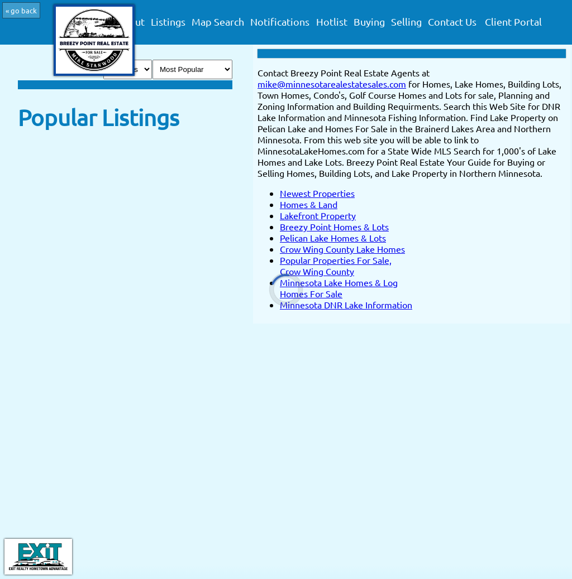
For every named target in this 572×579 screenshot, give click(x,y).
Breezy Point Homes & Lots (334, 226)
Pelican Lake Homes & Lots (333, 237)
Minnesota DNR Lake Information (346, 304)
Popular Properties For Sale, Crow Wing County (336, 265)
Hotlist (331, 22)
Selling (406, 22)
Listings (168, 22)
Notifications (279, 22)
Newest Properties (317, 193)
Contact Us (452, 22)
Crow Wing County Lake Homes (342, 248)
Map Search (218, 22)
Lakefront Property (318, 215)
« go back (21, 10)
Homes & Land (308, 204)
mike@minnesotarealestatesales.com (332, 83)
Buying (369, 22)
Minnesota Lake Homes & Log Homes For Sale (339, 288)
